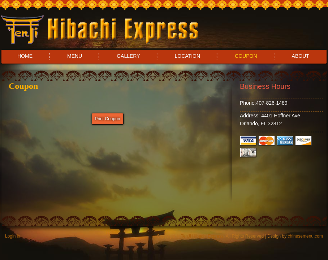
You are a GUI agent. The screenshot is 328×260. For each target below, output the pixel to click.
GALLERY (128, 56)
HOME (25, 56)
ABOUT (300, 56)
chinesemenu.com (305, 236)
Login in (12, 236)
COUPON (246, 56)
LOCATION (187, 56)
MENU (74, 56)
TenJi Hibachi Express (202, 236)
